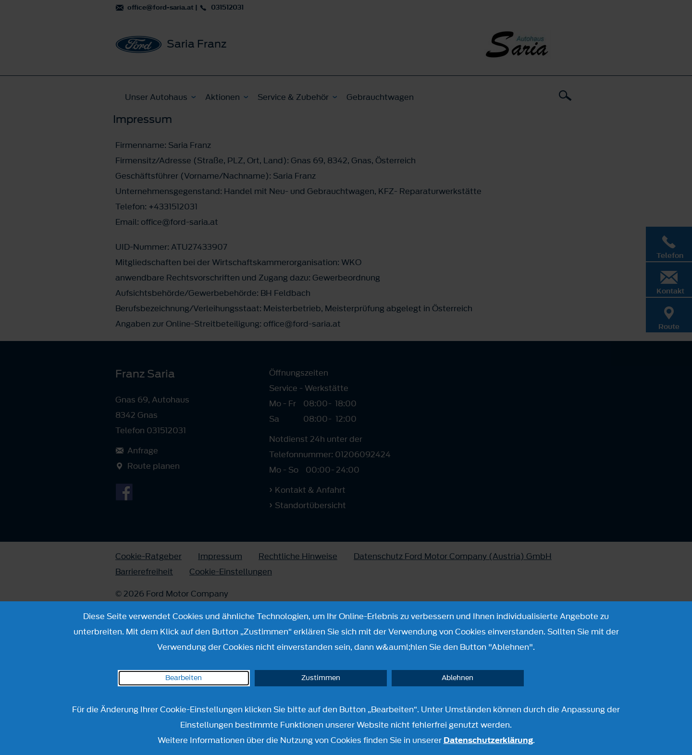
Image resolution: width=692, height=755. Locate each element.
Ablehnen (457, 678)
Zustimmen (320, 678)
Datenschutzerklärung (488, 740)
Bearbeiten (183, 678)
